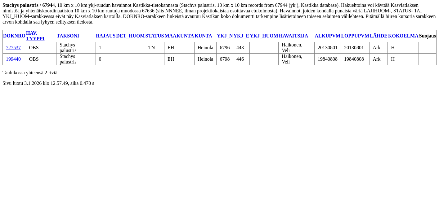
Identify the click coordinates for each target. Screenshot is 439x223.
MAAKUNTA (179, 35)
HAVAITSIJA (293, 35)
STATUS (155, 35)
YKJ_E (241, 35)
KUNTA (203, 35)
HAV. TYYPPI (35, 35)
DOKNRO (14, 35)
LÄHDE (378, 35)
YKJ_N (225, 35)
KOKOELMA (403, 35)
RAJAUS (105, 35)
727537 (13, 47)
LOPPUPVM (355, 35)
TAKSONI (68, 35)
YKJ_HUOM (264, 35)
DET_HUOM (130, 35)
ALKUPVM (327, 35)
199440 (13, 59)
